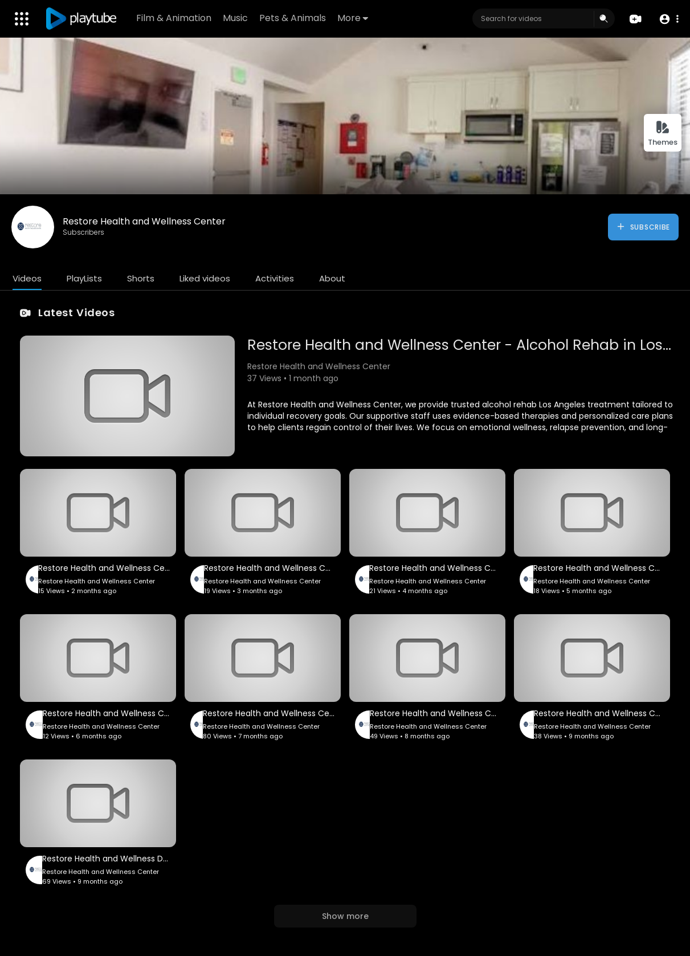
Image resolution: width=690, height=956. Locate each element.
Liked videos (204, 278)
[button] (668, 19)
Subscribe (643, 227)
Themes (662, 134)
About (332, 278)
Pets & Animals (292, 17)
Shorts (140, 278)
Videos (27, 278)
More (352, 17)
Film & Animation (173, 17)
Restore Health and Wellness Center (144, 221)
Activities (274, 278)
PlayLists (84, 278)
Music (235, 17)
